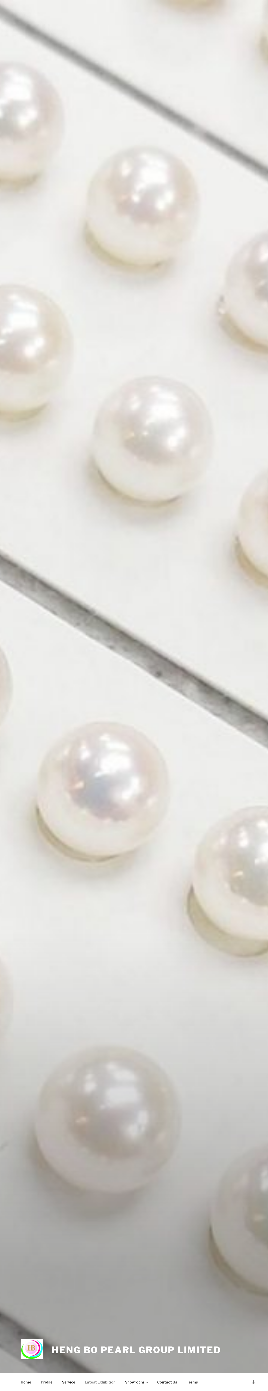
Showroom (137, 1382)
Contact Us (167, 1382)
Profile (47, 1382)
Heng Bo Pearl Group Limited (136, 1349)
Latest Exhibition (100, 1382)
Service (68, 1382)
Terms (192, 1382)
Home (26, 1382)
